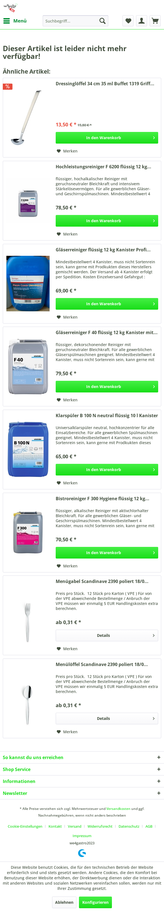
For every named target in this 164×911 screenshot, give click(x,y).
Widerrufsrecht (100, 826)
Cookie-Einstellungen (25, 826)
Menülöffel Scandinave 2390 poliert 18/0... (102, 664)
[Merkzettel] (128, 20)
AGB (148, 826)
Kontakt (55, 826)
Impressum (82, 835)
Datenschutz (129, 826)
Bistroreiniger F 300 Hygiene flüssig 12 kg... (102, 499)
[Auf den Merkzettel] (67, 151)
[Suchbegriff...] (75, 20)
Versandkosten (118, 808)
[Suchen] (102, 20)
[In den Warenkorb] (107, 138)
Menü (15, 20)
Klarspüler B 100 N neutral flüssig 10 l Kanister (107, 416)
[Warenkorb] (155, 20)
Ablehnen (64, 902)
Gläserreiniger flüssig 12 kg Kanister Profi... (103, 250)
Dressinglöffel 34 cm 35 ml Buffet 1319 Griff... (105, 84)
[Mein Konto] (141, 20)
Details (126, 634)
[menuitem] (14, 20)
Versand (74, 826)
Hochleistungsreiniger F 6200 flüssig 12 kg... (103, 167)
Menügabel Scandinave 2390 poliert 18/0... (102, 581)
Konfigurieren (95, 902)
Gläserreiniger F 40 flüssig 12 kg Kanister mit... (107, 333)
